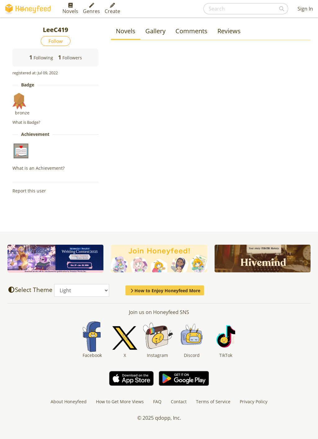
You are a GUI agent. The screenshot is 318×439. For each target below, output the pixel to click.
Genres (91, 9)
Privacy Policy (253, 401)
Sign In (305, 8)
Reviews (229, 31)
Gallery (155, 31)
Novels (70, 9)
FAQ (157, 401)
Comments (191, 31)
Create (112, 9)
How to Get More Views (120, 401)
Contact (179, 401)
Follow (55, 41)
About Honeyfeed (69, 401)
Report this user (29, 191)
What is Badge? (26, 122)
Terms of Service (213, 401)
